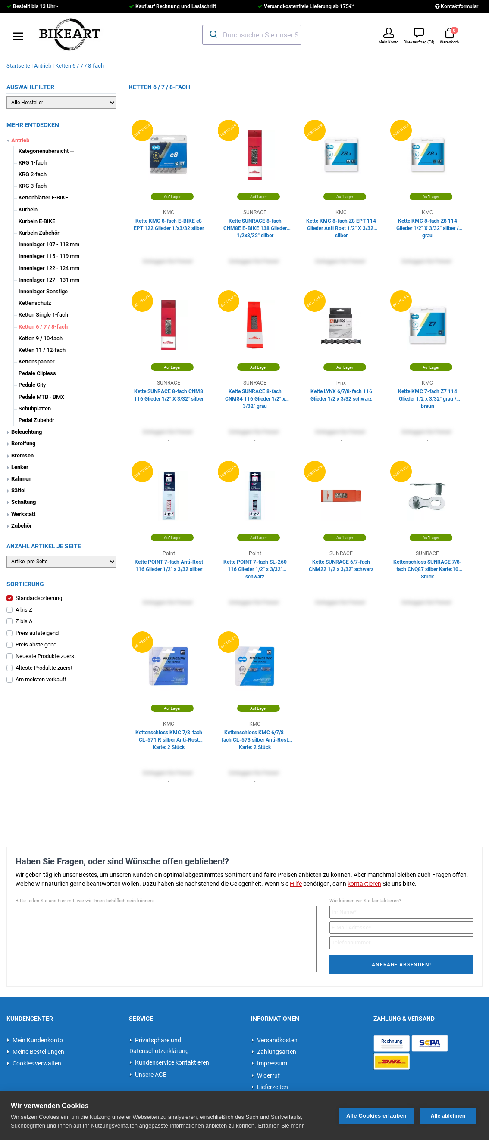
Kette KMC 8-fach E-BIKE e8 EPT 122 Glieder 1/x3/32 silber (169, 224)
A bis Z (24, 609)
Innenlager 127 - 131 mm (49, 279)
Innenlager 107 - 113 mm (49, 244)
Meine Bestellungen (35, 1051)
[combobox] (252, 35)
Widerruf (265, 1075)
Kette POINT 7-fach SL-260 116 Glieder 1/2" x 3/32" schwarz (255, 566)
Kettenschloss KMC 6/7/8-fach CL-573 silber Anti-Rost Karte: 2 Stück (255, 737)
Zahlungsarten (273, 1051)
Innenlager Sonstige (43, 291)
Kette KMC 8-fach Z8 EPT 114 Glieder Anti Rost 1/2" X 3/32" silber (341, 225)
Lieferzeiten (269, 1087)
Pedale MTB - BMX (41, 397)
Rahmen (21, 478)
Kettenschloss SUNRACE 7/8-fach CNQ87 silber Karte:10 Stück (427, 566)
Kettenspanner (37, 361)
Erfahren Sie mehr (281, 1125)
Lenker (19, 467)
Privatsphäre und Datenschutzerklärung (159, 1045)
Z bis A (24, 621)
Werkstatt (23, 514)
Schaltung (23, 502)
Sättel (18, 490)
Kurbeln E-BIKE (37, 221)
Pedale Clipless (37, 373)
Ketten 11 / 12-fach (42, 350)
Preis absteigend (36, 644)
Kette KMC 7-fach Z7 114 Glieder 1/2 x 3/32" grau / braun (427, 395)
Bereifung (23, 443)
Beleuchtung (26, 432)
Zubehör (21, 525)
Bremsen (22, 455)
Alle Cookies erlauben (376, 1115)
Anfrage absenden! (401, 965)
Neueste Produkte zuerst (46, 656)
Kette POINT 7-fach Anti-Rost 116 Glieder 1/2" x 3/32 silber (169, 565)
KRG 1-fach (33, 162)
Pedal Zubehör (36, 420)
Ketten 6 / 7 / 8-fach (43, 326)
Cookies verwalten (34, 1063)
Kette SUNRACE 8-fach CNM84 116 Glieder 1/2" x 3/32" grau (255, 395)
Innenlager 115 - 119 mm (49, 256)
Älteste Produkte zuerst (44, 668)
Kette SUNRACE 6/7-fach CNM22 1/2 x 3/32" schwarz (341, 565)
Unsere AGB (148, 1074)
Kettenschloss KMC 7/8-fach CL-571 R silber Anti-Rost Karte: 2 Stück (168, 737)
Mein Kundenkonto (35, 1040)
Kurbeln (28, 209)
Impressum (269, 1063)
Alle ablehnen (448, 1115)
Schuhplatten (35, 408)
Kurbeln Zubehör (39, 233)
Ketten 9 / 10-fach (41, 338)
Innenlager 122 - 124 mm (49, 268)
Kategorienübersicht (46, 151)
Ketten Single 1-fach (43, 314)
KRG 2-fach (33, 174)
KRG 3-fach (33, 186)
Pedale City (32, 385)
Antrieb (20, 140)
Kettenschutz (35, 303)
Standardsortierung (39, 598)
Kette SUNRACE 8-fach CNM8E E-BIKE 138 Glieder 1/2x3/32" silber (255, 225)
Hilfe (296, 883)
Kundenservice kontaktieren (169, 1062)
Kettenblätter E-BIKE (43, 197)
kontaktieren (364, 883)
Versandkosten (274, 1040)
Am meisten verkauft (41, 679)
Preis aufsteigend (37, 633)
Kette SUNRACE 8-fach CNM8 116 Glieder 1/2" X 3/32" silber (169, 395)
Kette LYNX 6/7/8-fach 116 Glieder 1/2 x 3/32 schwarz (341, 395)
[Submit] (213, 34)
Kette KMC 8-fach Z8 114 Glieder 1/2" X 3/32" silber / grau (427, 225)
